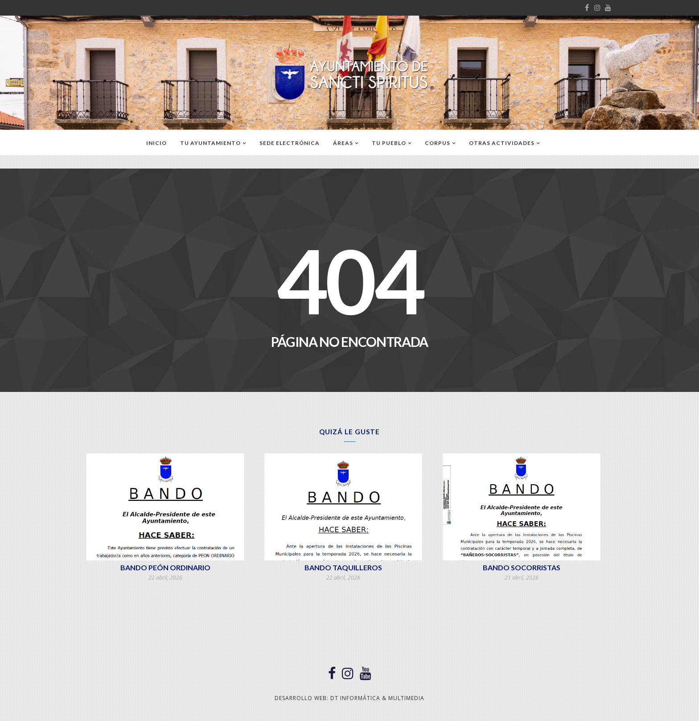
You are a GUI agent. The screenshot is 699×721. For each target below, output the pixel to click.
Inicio (156, 143)
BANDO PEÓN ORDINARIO (165, 567)
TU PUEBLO (389, 143)
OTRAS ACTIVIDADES (502, 143)
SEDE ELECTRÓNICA (289, 143)
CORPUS (437, 143)
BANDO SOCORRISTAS (521, 567)
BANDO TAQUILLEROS (343, 567)
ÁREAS (343, 143)
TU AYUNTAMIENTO (210, 143)
